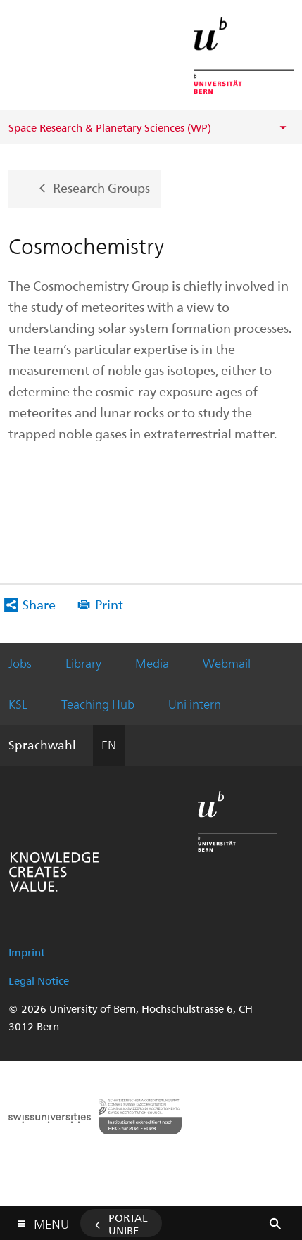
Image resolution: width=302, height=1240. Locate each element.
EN (108, 744)
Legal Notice (38, 980)
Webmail (227, 663)
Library (83, 663)
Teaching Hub (97, 703)
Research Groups (101, 187)
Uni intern (194, 703)
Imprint (26, 952)
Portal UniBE (128, 1223)
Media (152, 663)
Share (39, 604)
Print (109, 604)
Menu (51, 1220)
